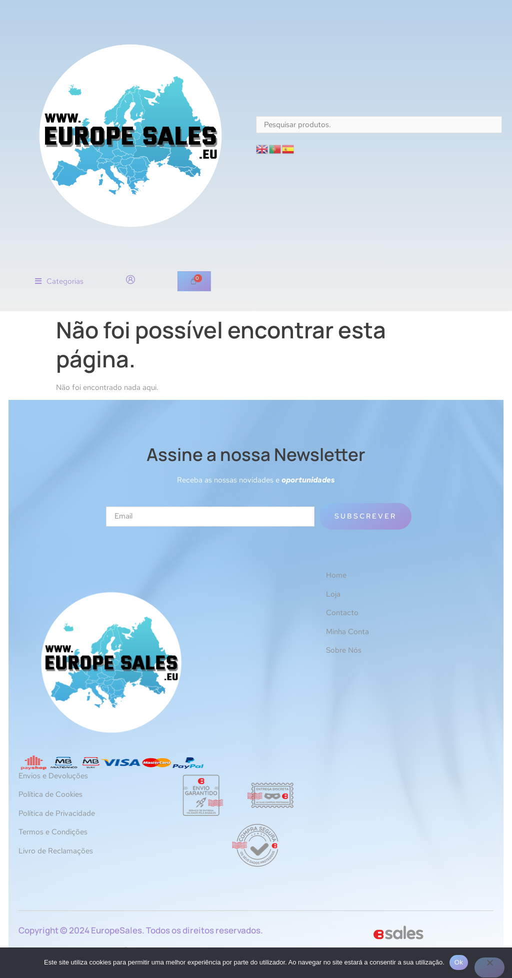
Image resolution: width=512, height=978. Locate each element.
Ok (458, 962)
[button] (59, 281)
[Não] (489, 967)
